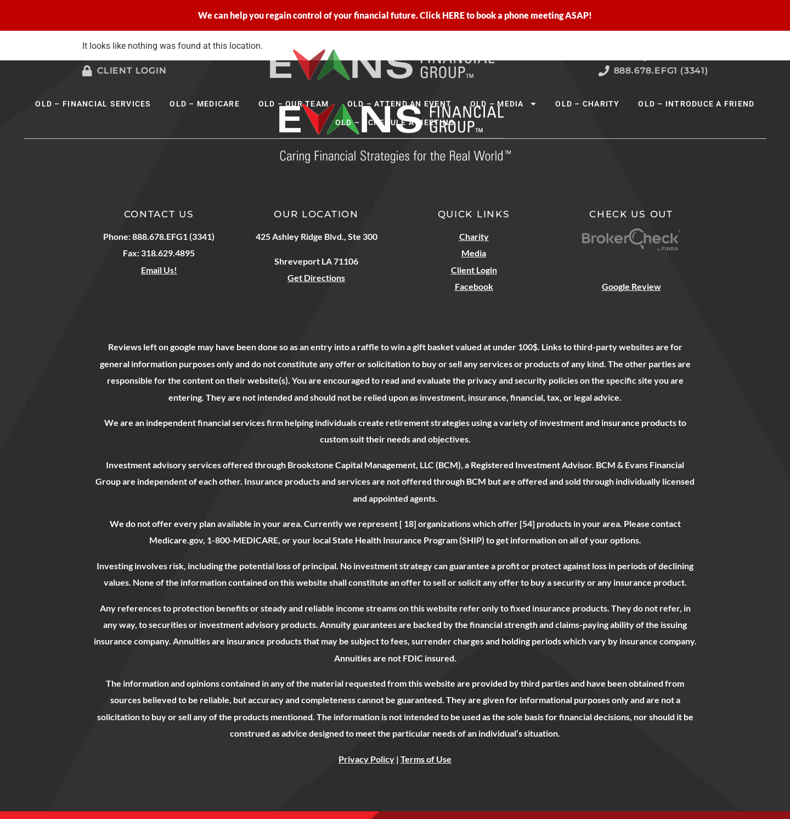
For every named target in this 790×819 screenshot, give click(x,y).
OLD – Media (503, 103)
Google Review (631, 286)
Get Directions (316, 277)
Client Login (126, 70)
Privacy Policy (366, 759)
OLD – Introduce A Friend (696, 103)
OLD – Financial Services (93, 103)
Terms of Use (426, 759)
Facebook (474, 286)
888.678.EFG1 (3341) (667, 70)
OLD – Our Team (293, 103)
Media (473, 253)
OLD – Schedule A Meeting (395, 122)
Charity (474, 236)
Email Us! (159, 270)
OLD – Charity (587, 103)
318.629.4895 (168, 253)
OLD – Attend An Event (399, 103)
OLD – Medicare (205, 103)
